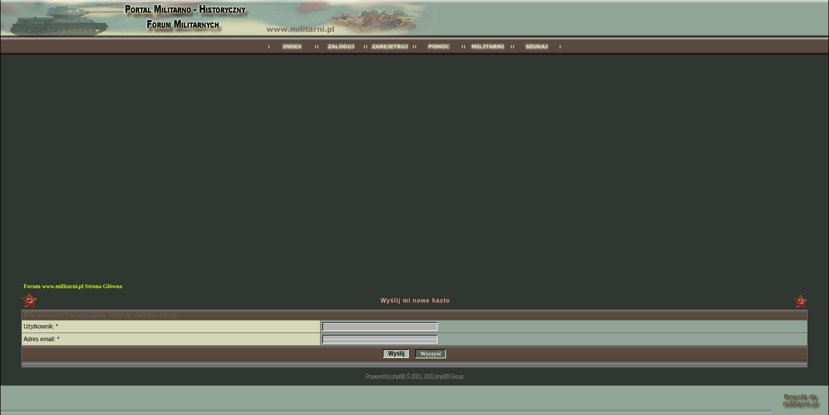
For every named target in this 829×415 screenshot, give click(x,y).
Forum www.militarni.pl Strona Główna (73, 286)
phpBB (398, 376)
